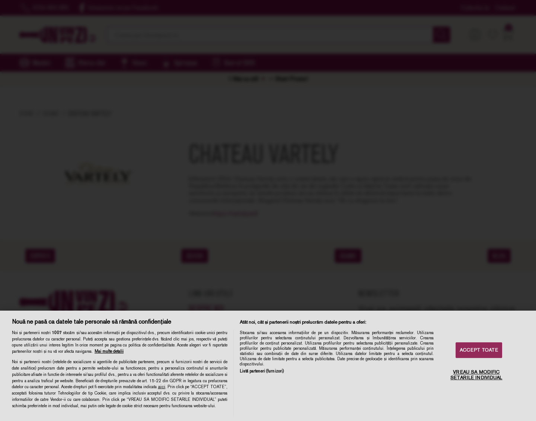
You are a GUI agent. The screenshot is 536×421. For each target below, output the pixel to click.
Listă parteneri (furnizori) (262, 371)
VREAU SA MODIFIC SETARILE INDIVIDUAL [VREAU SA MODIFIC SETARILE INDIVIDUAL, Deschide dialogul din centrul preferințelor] (476, 375)
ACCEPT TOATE (479, 350)
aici (161, 387)
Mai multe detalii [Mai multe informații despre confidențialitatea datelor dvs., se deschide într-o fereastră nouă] (109, 351)
